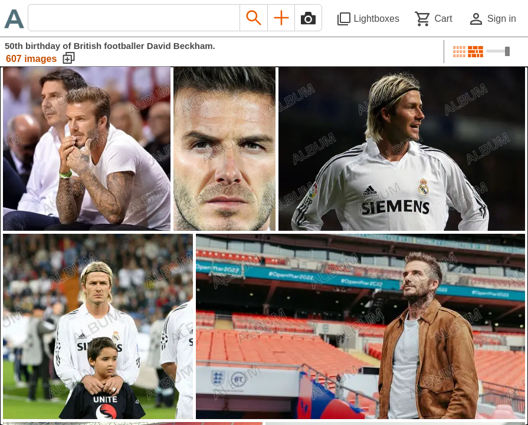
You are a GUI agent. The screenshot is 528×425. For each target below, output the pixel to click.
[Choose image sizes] (498, 51)
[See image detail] (86, 149)
